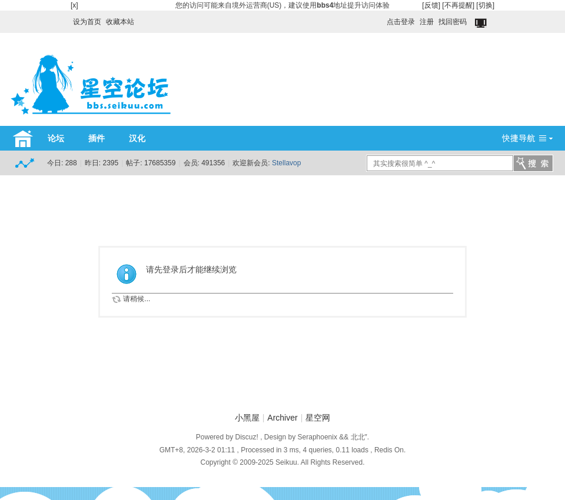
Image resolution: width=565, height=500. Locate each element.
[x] (74, 5)
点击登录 (401, 22)
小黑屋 (247, 417)
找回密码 (452, 22)
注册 (427, 22)
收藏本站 (120, 22)
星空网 (317, 417)
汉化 (137, 138)
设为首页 (87, 22)
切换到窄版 (481, 23)
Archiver (282, 417)
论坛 (56, 138)
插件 (96, 138)
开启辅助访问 (381, 19)
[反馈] (431, 5)
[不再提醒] (458, 5)
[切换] (485, 5)
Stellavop (286, 163)
